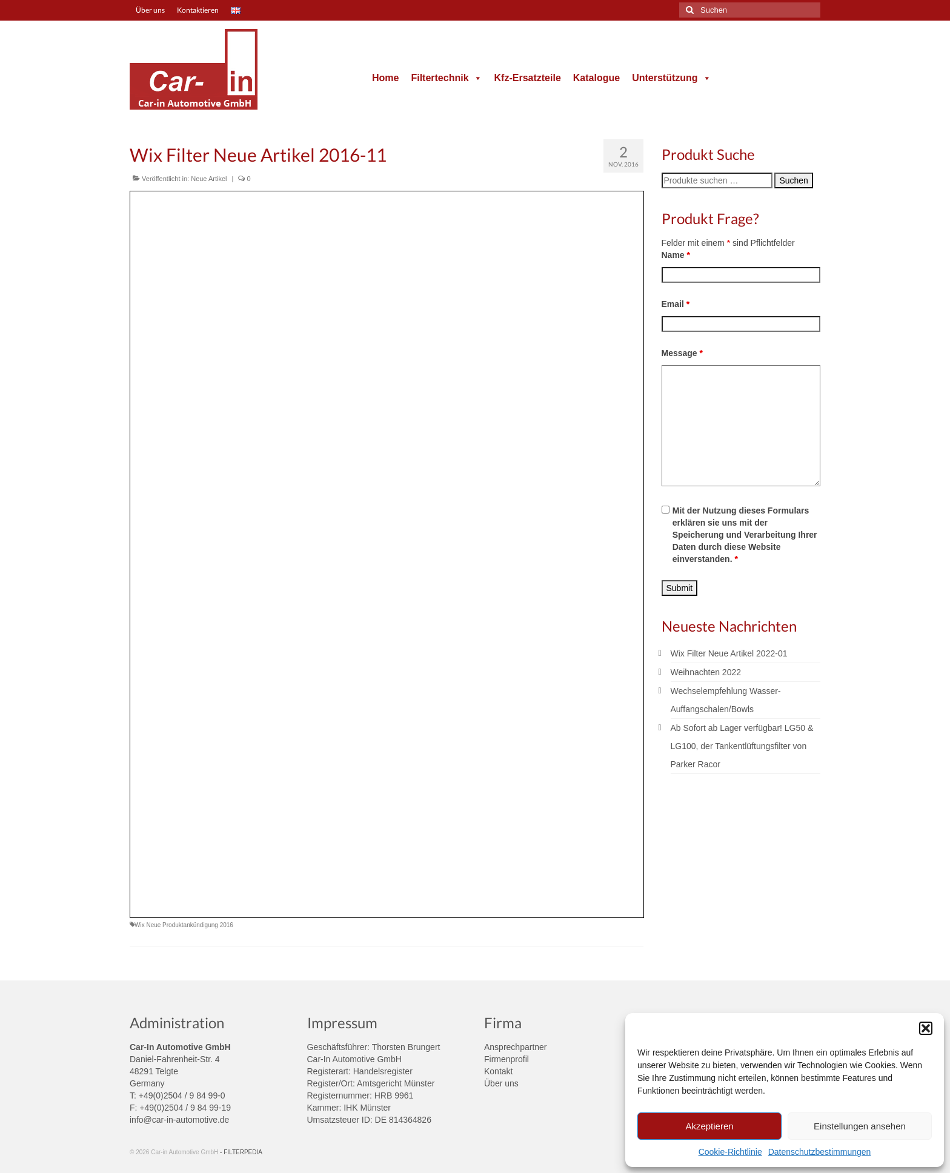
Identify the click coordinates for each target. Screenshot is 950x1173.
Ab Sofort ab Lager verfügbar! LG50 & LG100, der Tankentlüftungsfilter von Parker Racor (742, 746)
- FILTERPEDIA (241, 1152)
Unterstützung (671, 78)
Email (676, 304)
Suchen (793, 180)
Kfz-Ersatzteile (527, 78)
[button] (926, 1028)
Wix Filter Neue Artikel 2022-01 (729, 653)
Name (676, 255)
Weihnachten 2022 (706, 672)
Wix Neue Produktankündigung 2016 (184, 925)
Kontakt (498, 1071)
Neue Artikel (209, 178)
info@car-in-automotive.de (179, 1120)
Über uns (501, 1083)
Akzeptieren (709, 1126)
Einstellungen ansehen (860, 1126)
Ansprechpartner (515, 1047)
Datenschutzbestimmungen (819, 1152)
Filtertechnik (446, 78)
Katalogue (596, 78)
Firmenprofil (506, 1059)
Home (385, 78)
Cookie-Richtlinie (730, 1152)
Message (682, 353)
